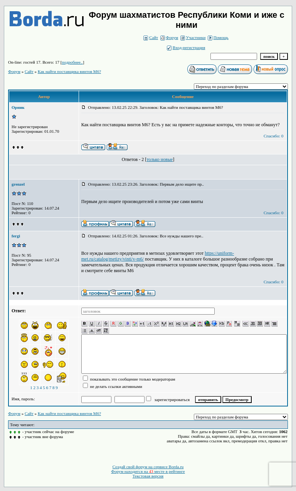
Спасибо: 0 (273, 136)
